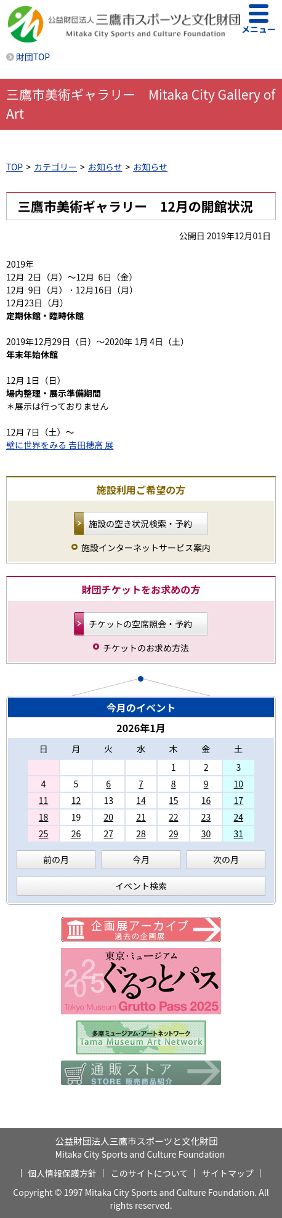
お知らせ (105, 167)
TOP (14, 167)
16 (206, 800)
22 (174, 817)
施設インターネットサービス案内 (146, 547)
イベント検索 (141, 886)
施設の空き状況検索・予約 (140, 523)
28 (141, 833)
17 (239, 800)
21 (141, 817)
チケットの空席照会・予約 (140, 624)
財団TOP (33, 56)
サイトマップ (228, 1173)
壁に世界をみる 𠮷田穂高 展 (59, 445)
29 (174, 833)
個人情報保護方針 (62, 1173)
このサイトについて (149, 1173)
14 (141, 800)
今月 (141, 859)
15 (174, 800)
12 (76, 800)
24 (239, 817)
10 (239, 784)
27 (108, 833)
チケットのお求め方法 (146, 648)
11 (44, 800)
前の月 (56, 859)
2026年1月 (141, 727)
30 (206, 833)
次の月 (226, 859)
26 (76, 833)
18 (44, 817)
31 (239, 833)
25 (44, 833)
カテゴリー (55, 167)
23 (206, 817)
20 (108, 817)
